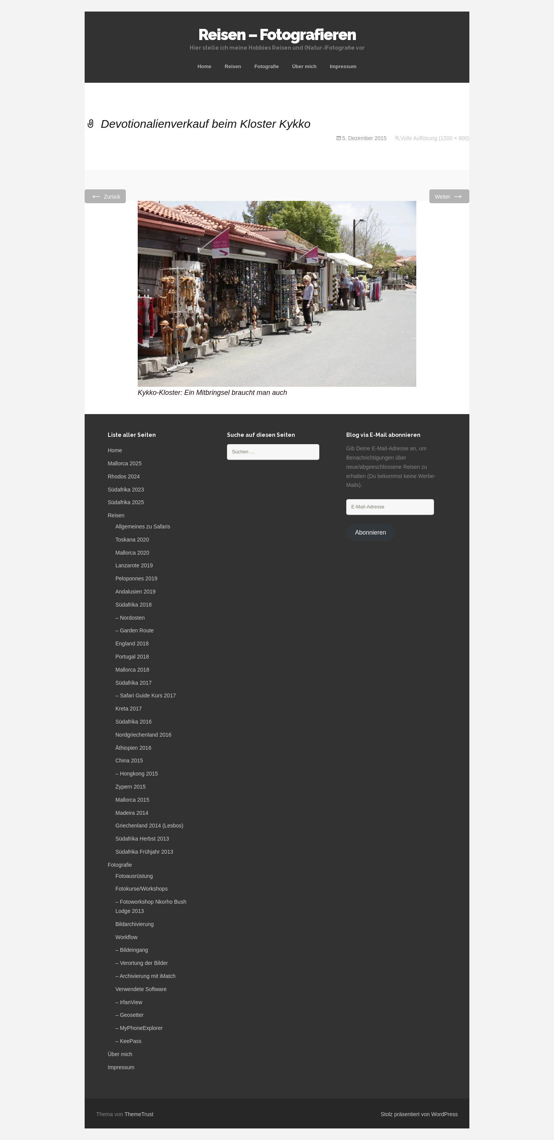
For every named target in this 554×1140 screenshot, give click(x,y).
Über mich (304, 66)
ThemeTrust (139, 1114)
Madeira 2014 (132, 813)
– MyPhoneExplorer (139, 1028)
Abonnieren (370, 532)
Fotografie (266, 66)
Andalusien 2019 (135, 591)
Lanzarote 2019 (134, 565)
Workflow (126, 937)
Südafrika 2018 (133, 605)
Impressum (343, 66)
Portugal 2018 (132, 657)
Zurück (105, 196)
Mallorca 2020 (132, 553)
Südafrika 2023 (126, 489)
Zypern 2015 (130, 787)
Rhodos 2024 (124, 476)
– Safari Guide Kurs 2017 (145, 695)
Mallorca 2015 (132, 800)
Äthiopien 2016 (133, 748)
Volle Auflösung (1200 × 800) (434, 138)
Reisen (233, 66)
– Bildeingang (131, 950)
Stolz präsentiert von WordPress (419, 1114)
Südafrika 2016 (133, 722)
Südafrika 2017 (133, 683)
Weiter (449, 196)
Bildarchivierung (134, 924)
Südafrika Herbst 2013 (142, 839)
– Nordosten (130, 618)
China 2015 (129, 760)
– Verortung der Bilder (141, 963)
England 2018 (132, 643)
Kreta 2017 (128, 708)
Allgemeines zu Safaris (142, 526)
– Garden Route (134, 630)
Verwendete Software (141, 989)
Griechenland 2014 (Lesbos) (149, 825)
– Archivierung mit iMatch (145, 976)
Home (204, 66)
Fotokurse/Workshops (141, 889)
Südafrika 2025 (126, 502)
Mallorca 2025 (125, 463)
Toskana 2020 (132, 540)
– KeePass (128, 1041)
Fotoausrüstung (134, 876)
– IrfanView (128, 1002)
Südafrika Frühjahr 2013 (144, 852)
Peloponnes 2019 (136, 578)
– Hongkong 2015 (136, 774)
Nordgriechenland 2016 (143, 735)
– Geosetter (129, 1015)
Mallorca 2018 (132, 670)
